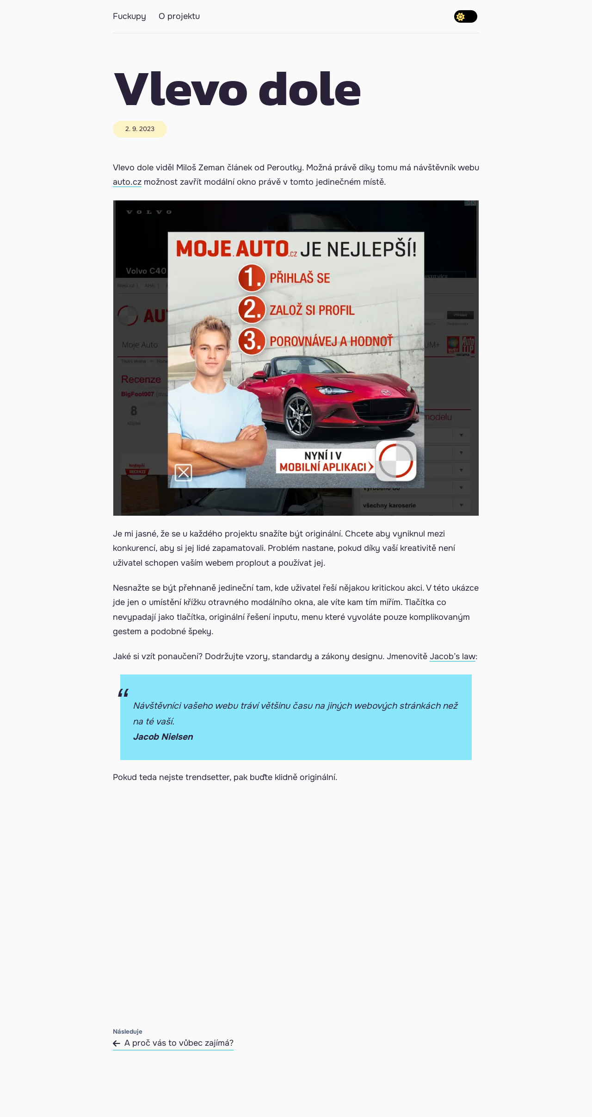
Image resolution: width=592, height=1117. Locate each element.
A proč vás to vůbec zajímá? (173, 1043)
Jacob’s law (452, 656)
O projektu (179, 16)
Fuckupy (129, 16)
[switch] (465, 16)
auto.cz (127, 182)
